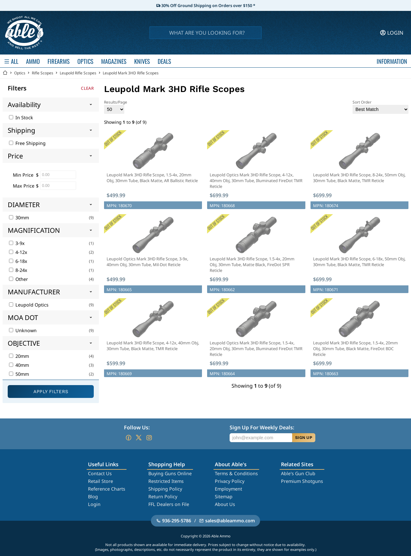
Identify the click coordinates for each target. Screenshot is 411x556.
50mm (19, 374)
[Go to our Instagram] (148, 437)
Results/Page (115, 106)
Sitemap (223, 496)
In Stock (21, 117)
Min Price (23, 175)
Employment (228, 489)
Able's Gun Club (298, 473)
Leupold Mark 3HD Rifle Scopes (131, 73)
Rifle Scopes (42, 73)
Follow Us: (137, 427)
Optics (19, 73)
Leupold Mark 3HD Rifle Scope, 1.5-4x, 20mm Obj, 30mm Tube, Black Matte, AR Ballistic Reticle (152, 177)
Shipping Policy (165, 489)
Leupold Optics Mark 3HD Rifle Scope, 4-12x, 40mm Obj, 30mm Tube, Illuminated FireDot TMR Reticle (256, 180)
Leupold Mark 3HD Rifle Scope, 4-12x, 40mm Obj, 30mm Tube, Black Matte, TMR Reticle (153, 345)
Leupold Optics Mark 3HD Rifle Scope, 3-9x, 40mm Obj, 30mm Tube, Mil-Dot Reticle (147, 261)
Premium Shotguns (302, 481)
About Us (225, 504)
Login (94, 504)
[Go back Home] (5, 73)
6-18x (18, 261)
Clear (87, 88)
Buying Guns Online (170, 473)
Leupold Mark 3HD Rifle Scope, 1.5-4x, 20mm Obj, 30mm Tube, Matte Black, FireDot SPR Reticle (252, 264)
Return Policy (162, 496)
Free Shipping (27, 143)
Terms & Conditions (236, 473)
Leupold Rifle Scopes (78, 73)
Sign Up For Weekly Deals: (262, 427)
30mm (19, 218)
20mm (19, 356)
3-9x (17, 243)
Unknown (23, 330)
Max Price (23, 186)
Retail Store (100, 481)
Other (18, 279)
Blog (93, 496)
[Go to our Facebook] (128, 437)
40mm (19, 365)
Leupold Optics (28, 305)
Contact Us (100, 473)
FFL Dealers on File (168, 504)
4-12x (18, 252)
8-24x (18, 270)
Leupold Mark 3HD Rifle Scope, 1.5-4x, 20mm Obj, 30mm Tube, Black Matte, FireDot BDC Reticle (355, 348)
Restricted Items (166, 481)
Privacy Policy (229, 481)
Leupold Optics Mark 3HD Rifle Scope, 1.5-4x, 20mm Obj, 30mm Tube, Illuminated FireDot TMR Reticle (256, 348)
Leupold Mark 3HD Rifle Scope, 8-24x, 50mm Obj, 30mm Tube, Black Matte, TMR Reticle (359, 177)
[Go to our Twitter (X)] (138, 437)
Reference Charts (106, 489)
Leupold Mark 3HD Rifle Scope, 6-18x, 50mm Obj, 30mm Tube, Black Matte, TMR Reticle (359, 261)
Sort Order (380, 106)
